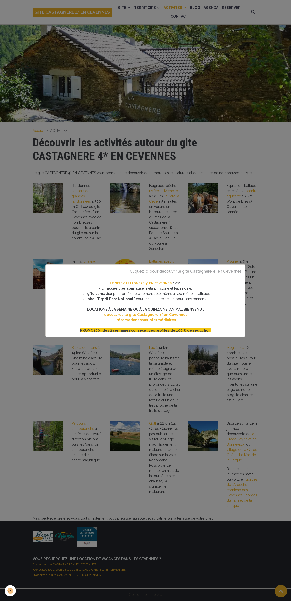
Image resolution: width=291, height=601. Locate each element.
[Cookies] (10, 590)
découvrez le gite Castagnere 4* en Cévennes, (146, 315)
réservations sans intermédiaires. (146, 320)
